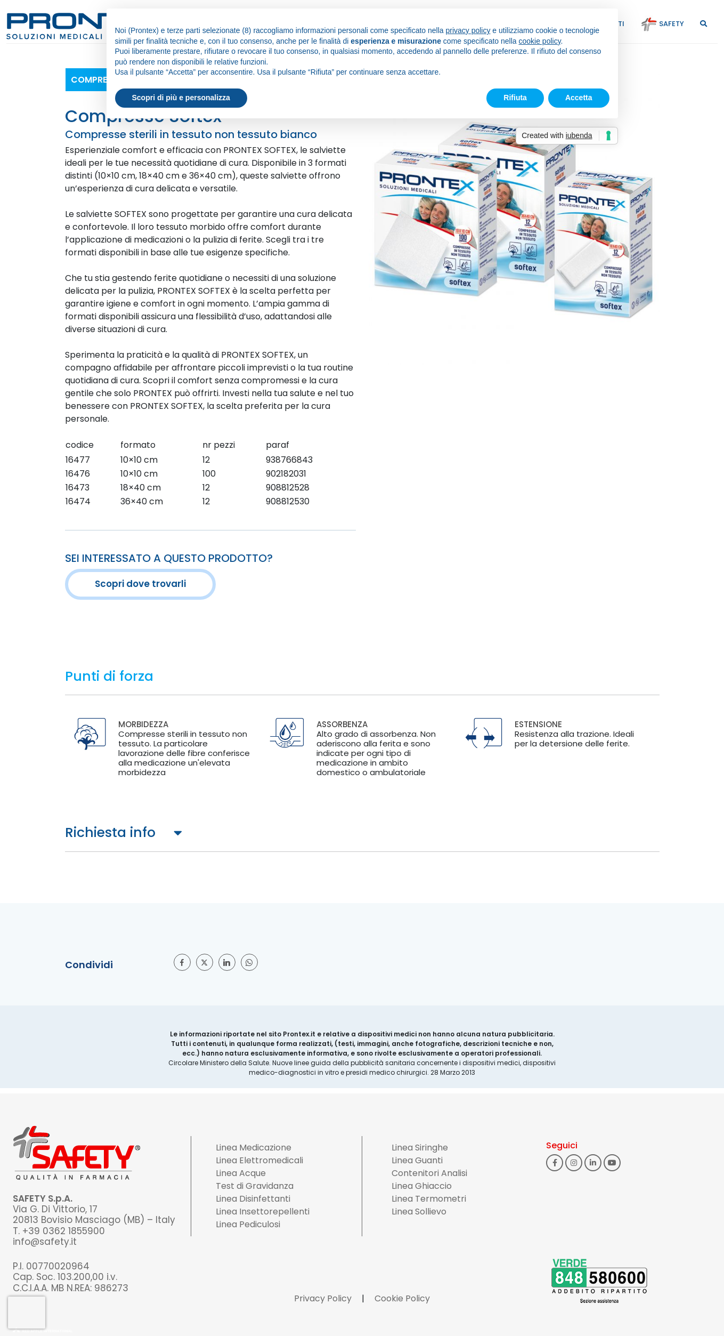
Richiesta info (110, 832)
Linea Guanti (417, 1160)
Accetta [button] (578, 97)
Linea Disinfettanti (253, 1199)
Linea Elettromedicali (259, 1160)
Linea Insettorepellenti (263, 1211)
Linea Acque (241, 1173)
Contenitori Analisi (429, 1173)
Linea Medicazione (253, 1147)
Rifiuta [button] (515, 97)
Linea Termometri (429, 1199)
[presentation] (26, 1313)
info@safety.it (45, 1241)
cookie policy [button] (539, 41)
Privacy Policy (323, 1298)
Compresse (96, 80)
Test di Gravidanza (255, 1186)
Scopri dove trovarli (140, 583)
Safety (662, 24)
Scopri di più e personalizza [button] (181, 97)
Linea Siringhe (420, 1147)
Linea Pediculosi (248, 1224)
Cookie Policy (402, 1298)
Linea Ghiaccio (422, 1186)
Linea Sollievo (419, 1211)
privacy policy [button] (467, 30)
